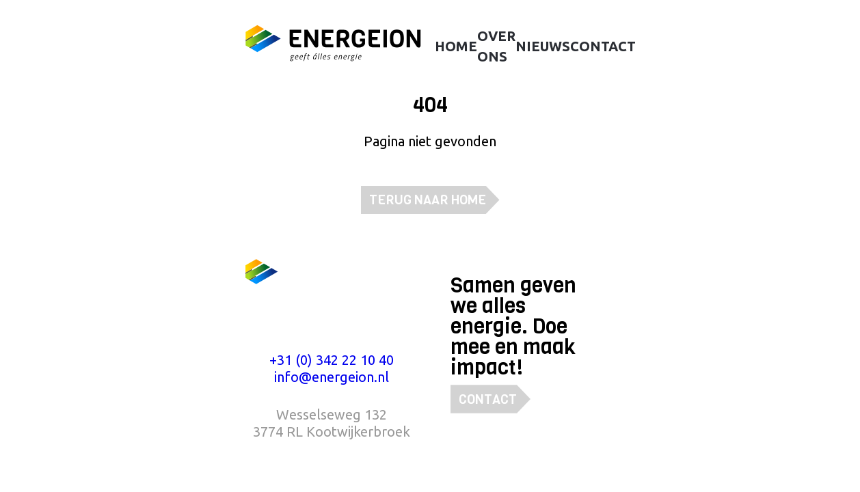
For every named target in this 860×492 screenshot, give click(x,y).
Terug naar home (427, 199)
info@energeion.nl (331, 377)
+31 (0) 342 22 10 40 (331, 360)
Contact (488, 399)
